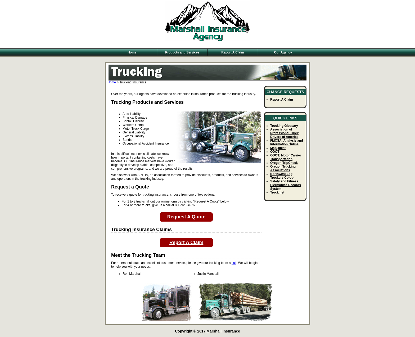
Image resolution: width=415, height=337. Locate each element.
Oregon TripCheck (284, 163)
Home (132, 52)
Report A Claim (232, 52)
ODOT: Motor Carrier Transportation (285, 157)
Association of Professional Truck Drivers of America (284, 133)
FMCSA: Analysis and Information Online (286, 142)
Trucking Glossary (284, 126)
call (234, 263)
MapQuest (278, 148)
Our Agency (283, 52)
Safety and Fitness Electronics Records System (285, 185)
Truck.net (277, 192)
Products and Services (182, 52)
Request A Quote (186, 216)
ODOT (274, 152)
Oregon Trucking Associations (283, 168)
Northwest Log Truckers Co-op (282, 175)
